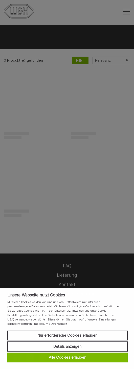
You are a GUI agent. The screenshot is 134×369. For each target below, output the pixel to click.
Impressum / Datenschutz (50, 324)
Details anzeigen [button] (67, 346)
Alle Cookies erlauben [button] (67, 357)
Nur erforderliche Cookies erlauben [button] (67, 335)
